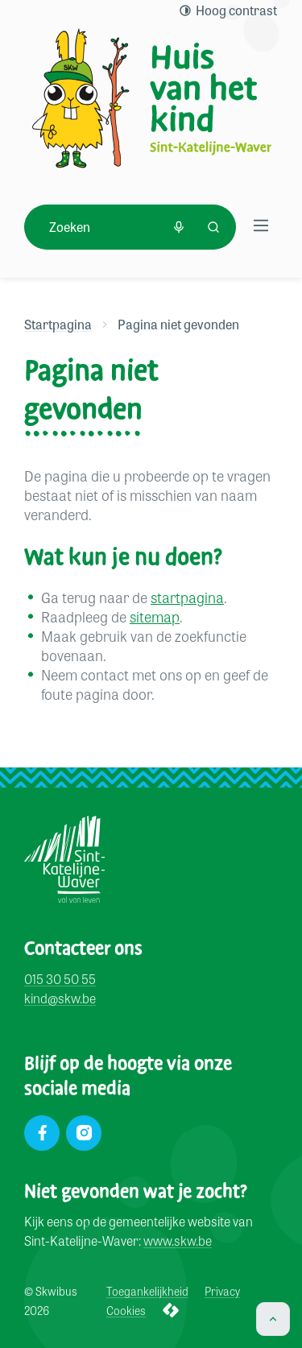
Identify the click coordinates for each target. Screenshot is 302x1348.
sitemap (155, 616)
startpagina (187, 596)
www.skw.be (177, 1241)
